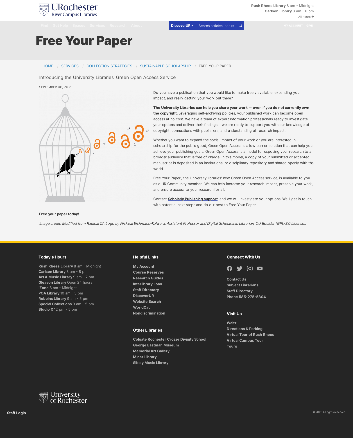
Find (44, 25)
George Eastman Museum (156, 345)
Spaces (78, 25)
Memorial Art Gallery (151, 350)
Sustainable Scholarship (165, 65)
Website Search (147, 301)
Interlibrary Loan (147, 283)
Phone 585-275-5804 (246, 296)
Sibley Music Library (150, 362)
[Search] (240, 25)
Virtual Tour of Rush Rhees (250, 334)
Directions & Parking (244, 328)
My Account (293, 25)
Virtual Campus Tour (245, 340)
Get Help (60, 25)
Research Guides (148, 278)
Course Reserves (148, 272)
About (136, 25)
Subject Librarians (242, 285)
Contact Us (236, 279)
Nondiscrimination (149, 313)
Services (97, 25)
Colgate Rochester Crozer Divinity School (169, 339)
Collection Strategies (109, 65)
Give (309, 25)
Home (48, 65)
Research (118, 25)
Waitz (232, 322)
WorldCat (141, 307)
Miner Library (145, 356)
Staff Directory (146, 289)
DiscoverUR (143, 295)
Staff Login (16, 412)
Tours (232, 346)
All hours (306, 17)
